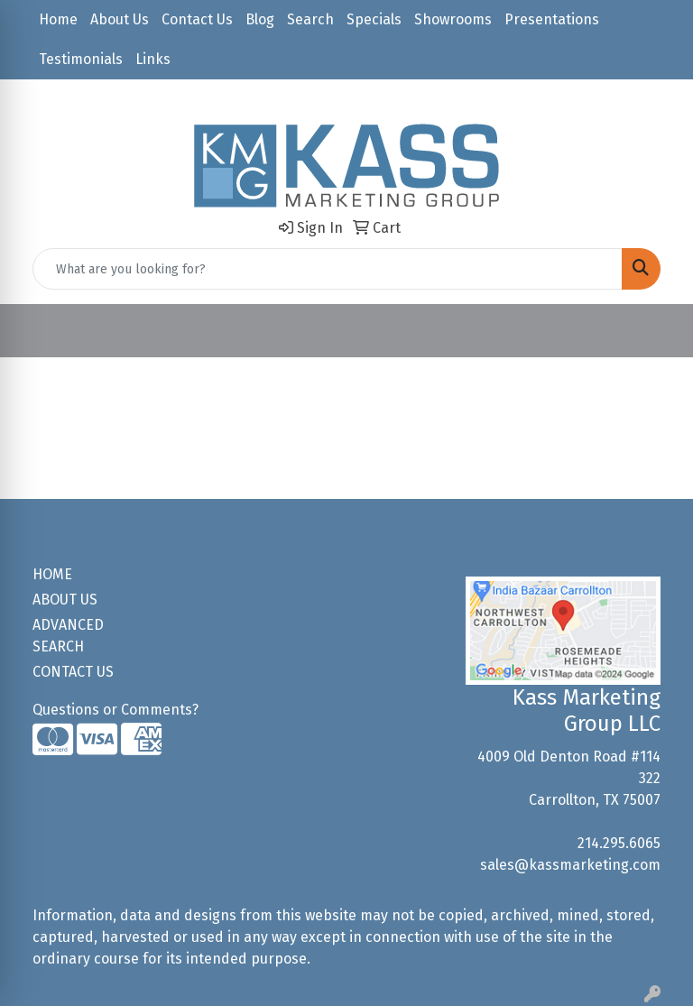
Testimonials (81, 59)
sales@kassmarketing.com (570, 864)
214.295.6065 (619, 843)
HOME (52, 574)
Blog (259, 19)
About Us (119, 19)
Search (310, 19)
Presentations (551, 19)
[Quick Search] (327, 269)
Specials (374, 19)
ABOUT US (64, 599)
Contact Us (197, 19)
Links (153, 59)
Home (58, 19)
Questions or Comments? (115, 709)
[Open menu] (657, 331)
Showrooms (453, 19)
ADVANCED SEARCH (68, 635)
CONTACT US (73, 671)
